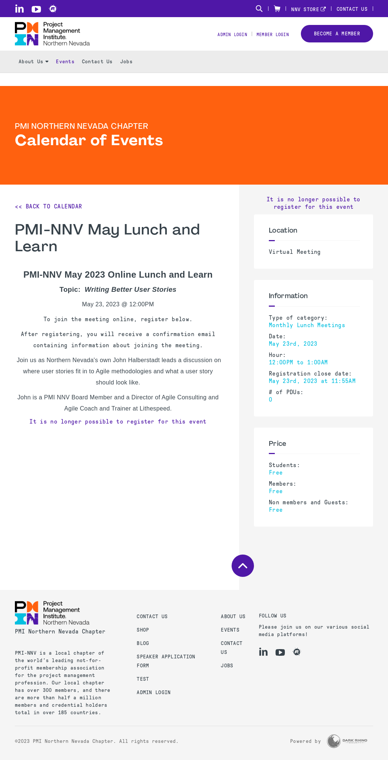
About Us (33, 74)
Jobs (126, 74)
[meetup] (53, 8)
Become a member (337, 40)
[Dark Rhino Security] (347, 741)
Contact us (152, 616)
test (143, 679)
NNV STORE (305, 9)
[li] (19, 8)
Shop (143, 630)
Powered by (305, 741)
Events (65, 74)
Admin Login (223, 41)
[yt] (36, 9)
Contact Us (352, 9)
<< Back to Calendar (48, 206)
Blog (143, 643)
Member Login (269, 41)
